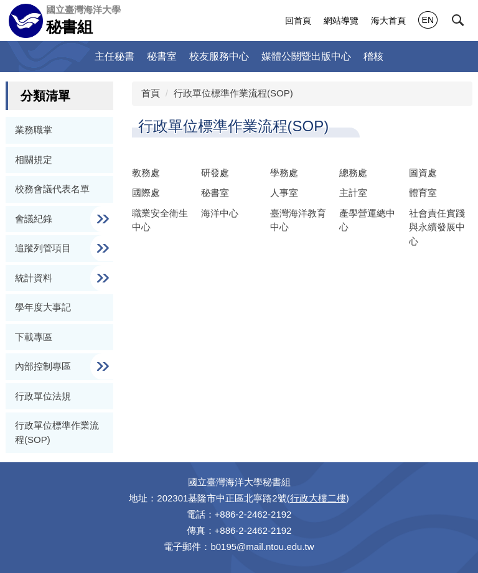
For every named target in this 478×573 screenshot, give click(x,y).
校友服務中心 (219, 56)
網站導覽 (341, 21)
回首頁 (298, 21)
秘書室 (162, 56)
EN (428, 20)
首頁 (150, 93)
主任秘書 (114, 56)
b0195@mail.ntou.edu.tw (262, 546)
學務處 (284, 172)
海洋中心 (219, 213)
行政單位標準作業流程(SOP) (233, 93)
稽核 (373, 56)
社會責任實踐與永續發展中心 (437, 227)
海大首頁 (388, 21)
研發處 (215, 172)
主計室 (353, 192)
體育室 (423, 192)
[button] (458, 20)
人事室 (284, 192)
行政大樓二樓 (318, 498)
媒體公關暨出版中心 (306, 56)
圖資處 (423, 172)
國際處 (146, 192)
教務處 (146, 172)
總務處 (353, 172)
